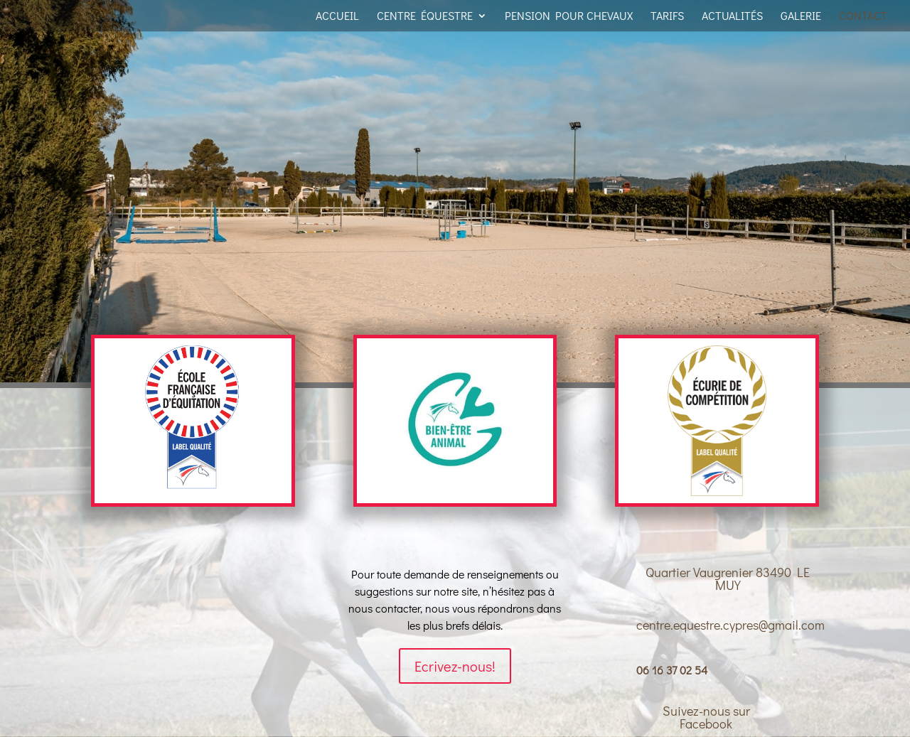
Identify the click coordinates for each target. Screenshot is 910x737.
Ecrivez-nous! (455, 666)
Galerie (801, 17)
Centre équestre (425, 17)
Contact (863, 17)
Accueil (337, 17)
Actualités (732, 17)
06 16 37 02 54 (671, 669)
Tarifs (667, 17)
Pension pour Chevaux (569, 17)
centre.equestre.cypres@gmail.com (730, 624)
